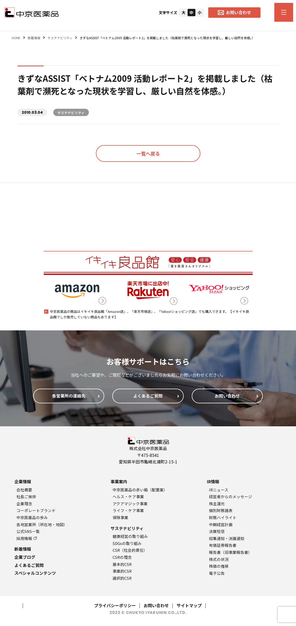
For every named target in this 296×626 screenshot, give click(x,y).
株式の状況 (219, 559)
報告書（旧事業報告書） (230, 552)
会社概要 (24, 489)
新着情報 (22, 549)
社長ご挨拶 (26, 496)
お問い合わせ (156, 605)
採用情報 (26, 538)
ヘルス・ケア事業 (128, 496)
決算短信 (217, 531)
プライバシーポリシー (115, 605)
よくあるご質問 (29, 565)
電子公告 (217, 573)
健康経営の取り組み (130, 536)
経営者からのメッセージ (230, 496)
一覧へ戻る (148, 153)
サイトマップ (189, 605)
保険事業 (120, 517)
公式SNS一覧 (28, 531)
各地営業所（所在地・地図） (41, 524)
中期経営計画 (221, 524)
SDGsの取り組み (127, 543)
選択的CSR (122, 578)
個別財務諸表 (221, 510)
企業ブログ (24, 557)
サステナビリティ (127, 528)
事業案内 (119, 481)
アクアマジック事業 (130, 503)
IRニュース (218, 489)
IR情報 (213, 481)
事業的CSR (122, 571)
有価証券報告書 (222, 545)
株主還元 (217, 503)
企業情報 (22, 481)
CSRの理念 (122, 557)
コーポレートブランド (36, 510)
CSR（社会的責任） (130, 550)
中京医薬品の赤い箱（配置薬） (140, 489)
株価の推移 (219, 566)
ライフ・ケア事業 (128, 510)
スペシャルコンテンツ (35, 573)
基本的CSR (122, 564)
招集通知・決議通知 (226, 538)
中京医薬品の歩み (32, 517)
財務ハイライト (222, 517)
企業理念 (24, 503)
